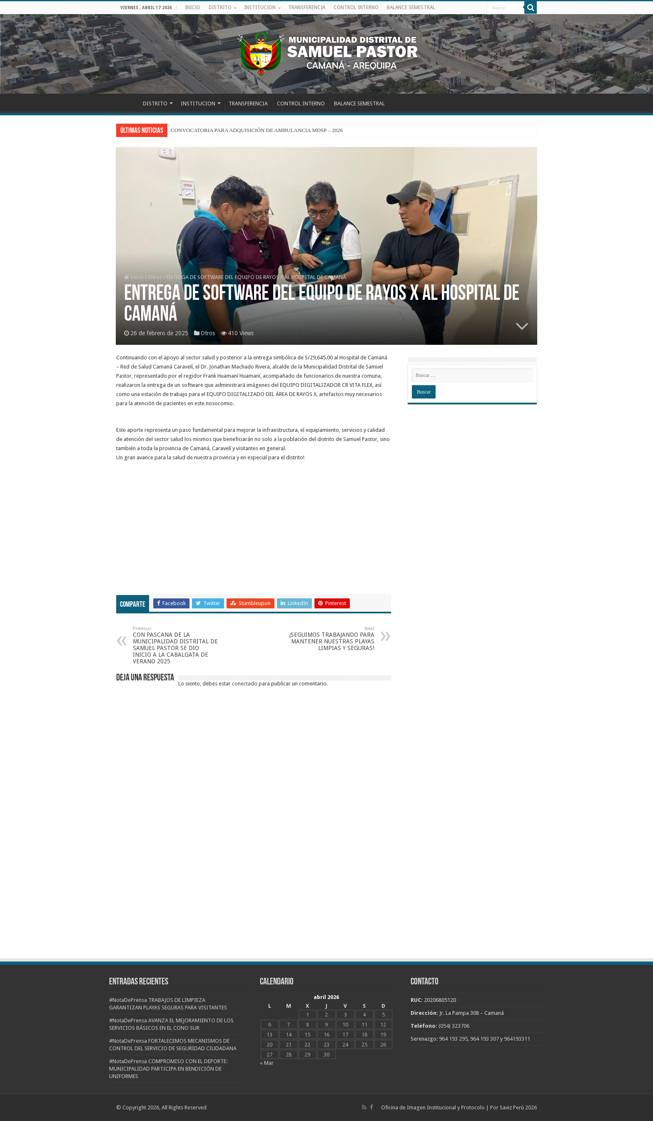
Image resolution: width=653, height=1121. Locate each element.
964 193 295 (453, 1039)
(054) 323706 (454, 1026)
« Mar (267, 1063)
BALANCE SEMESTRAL (411, 7)
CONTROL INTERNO (356, 7)
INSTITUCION (260, 7)
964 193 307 (484, 1039)
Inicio (134, 277)
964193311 (517, 1039)
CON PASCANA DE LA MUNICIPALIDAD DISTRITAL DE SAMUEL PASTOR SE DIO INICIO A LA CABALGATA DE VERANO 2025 (175, 645)
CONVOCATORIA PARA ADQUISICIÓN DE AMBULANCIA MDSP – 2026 (257, 130)
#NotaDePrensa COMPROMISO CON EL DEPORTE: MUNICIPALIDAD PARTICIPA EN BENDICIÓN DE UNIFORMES (168, 1068)
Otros (155, 277)
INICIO (192, 7)
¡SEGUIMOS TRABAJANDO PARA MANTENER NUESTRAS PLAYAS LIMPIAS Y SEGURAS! (331, 638)
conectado (244, 683)
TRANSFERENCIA (306, 7)
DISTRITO (220, 7)
